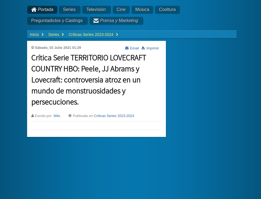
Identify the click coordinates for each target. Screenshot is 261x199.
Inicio (34, 34)
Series (69, 9)
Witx (57, 116)
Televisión (96, 9)
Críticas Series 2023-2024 (114, 116)
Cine (121, 9)
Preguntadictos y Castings (57, 20)
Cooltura (167, 9)
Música (142, 9)
